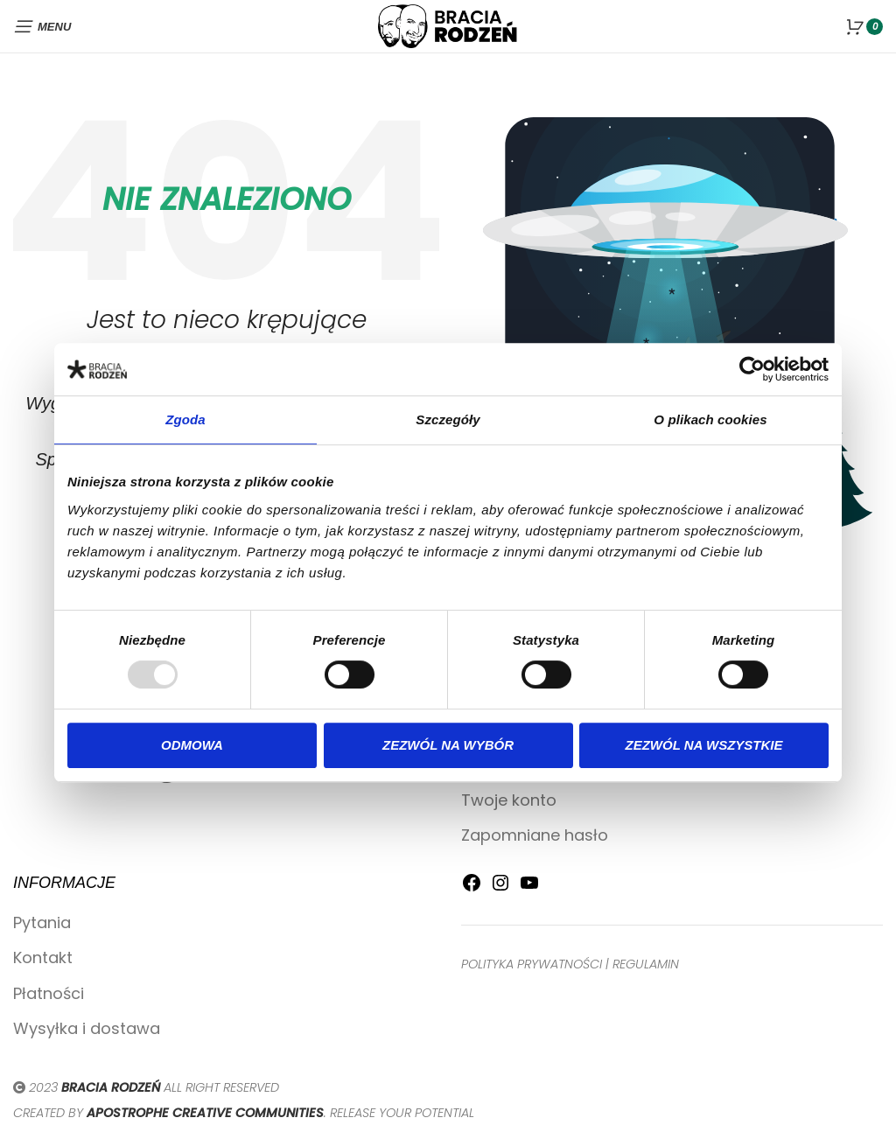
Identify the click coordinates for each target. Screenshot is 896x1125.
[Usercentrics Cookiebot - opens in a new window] (752, 369)
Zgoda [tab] (185, 419)
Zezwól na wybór (448, 744)
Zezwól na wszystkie (704, 744)
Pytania (42, 922)
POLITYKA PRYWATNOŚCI (531, 964)
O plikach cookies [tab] (710, 419)
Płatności (48, 993)
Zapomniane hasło (534, 835)
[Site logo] (448, 25)
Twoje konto (508, 800)
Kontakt (43, 957)
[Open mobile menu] (42, 26)
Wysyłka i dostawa (86, 1028)
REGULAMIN (645, 964)
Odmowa (192, 744)
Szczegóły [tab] (448, 419)
